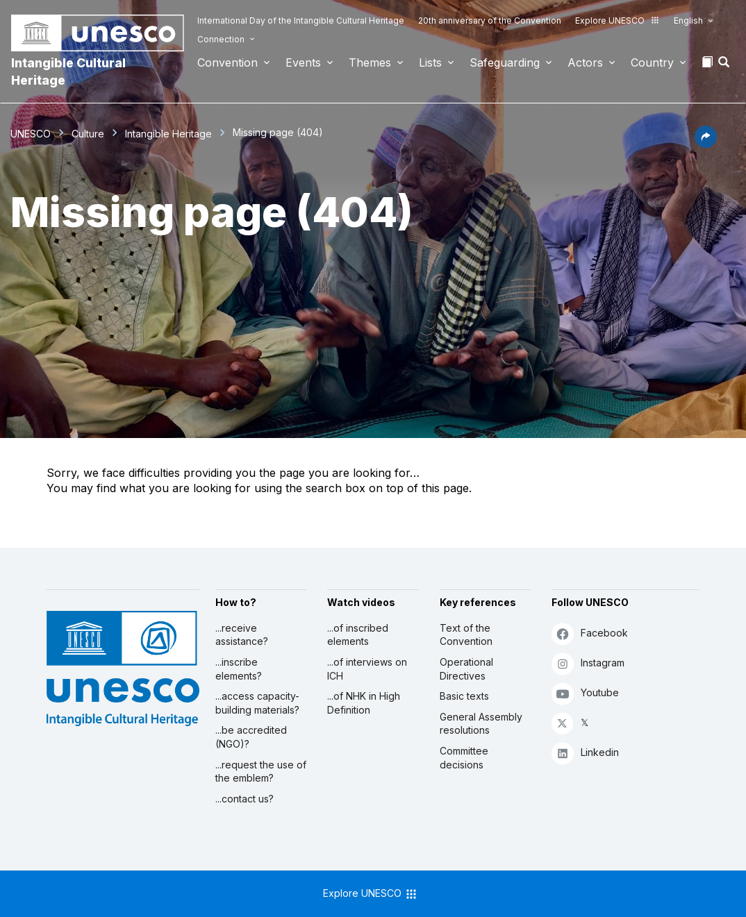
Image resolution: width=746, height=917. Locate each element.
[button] (725, 66)
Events (303, 62)
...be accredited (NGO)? (251, 737)
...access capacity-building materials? (257, 703)
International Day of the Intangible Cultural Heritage (300, 20)
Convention (227, 62)
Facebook (590, 633)
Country (652, 62)
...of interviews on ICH (367, 669)
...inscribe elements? (238, 669)
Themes (370, 62)
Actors (585, 62)
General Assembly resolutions (481, 724)
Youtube (585, 693)
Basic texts (464, 696)
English (688, 20)
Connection (220, 39)
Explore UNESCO (617, 20)
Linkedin (585, 753)
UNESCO (30, 134)
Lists (430, 62)
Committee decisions (464, 758)
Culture (88, 134)
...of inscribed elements (357, 635)
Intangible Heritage (168, 134)
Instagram (588, 663)
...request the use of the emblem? (260, 771)
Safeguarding (505, 62)
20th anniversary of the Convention (489, 20)
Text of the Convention (466, 635)
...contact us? (244, 799)
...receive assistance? (241, 635)
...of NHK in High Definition (363, 703)
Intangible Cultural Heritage (68, 71)
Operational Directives (466, 669)
